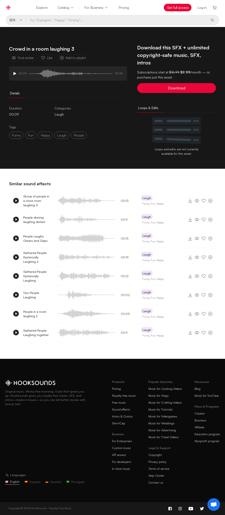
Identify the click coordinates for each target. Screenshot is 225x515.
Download (176, 88)
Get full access (178, 7)
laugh (61, 135)
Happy (160, 203)
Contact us (155, 482)
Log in (202, 7)
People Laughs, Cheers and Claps (35, 238)
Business (200, 420)
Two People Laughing (31, 295)
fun (31, 135)
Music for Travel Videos (163, 437)
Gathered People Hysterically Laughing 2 (35, 257)
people (79, 135)
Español (32, 482)
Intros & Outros (122, 416)
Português (75, 482)
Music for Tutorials (160, 409)
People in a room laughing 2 (34, 314)
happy (45, 135)
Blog (197, 388)
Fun (153, 203)
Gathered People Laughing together (36, 333)
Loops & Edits (148, 108)
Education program (207, 434)
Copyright (155, 455)
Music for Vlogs (158, 395)
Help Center (156, 475)
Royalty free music (124, 395)
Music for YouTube (207, 395)
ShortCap (118, 423)
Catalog (66, 7)
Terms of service (158, 468)
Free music (119, 402)
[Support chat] (213, 504)
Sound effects (121, 409)
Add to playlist (73, 58)
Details (15, 93)
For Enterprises (122, 441)
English (12, 481)
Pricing (123, 7)
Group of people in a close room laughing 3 (36, 200)
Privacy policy (157, 462)
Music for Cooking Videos (165, 388)
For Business (96, 7)
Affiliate (199, 427)
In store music (121, 468)
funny (16, 135)
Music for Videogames (162, 416)
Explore (42, 7)
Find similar (23, 58)
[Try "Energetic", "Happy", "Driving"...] (116, 20)
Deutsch (53, 482)
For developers (121, 462)
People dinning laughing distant (34, 220)
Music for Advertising (162, 430)
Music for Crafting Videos (165, 402)
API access (119, 455)
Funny (146, 203)
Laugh (59, 114)
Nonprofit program (207, 441)
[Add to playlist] (210, 200)
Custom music (121, 448)
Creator (200, 413)
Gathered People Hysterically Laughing (35, 276)
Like (47, 58)
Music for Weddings (161, 423)
